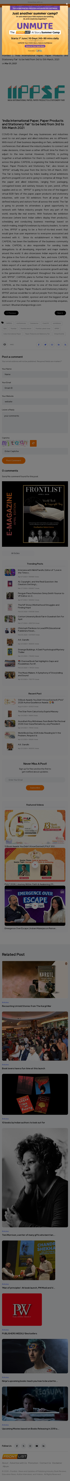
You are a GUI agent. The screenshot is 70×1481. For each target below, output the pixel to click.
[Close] (35, 4)
